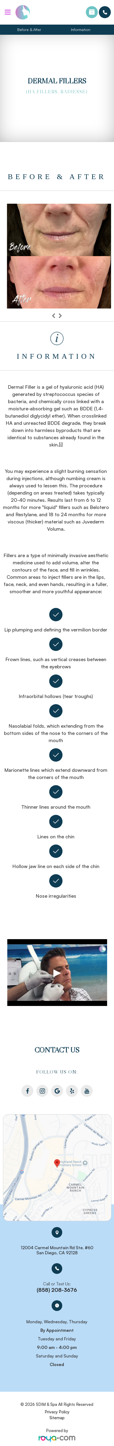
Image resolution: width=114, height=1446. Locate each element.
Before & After (29, 29)
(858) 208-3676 (105, 12)
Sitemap (57, 1415)
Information (80, 29)
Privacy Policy (57, 1409)
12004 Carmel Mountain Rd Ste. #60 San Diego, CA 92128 (57, 1248)
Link (56, 1167)
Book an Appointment (92, 12)
